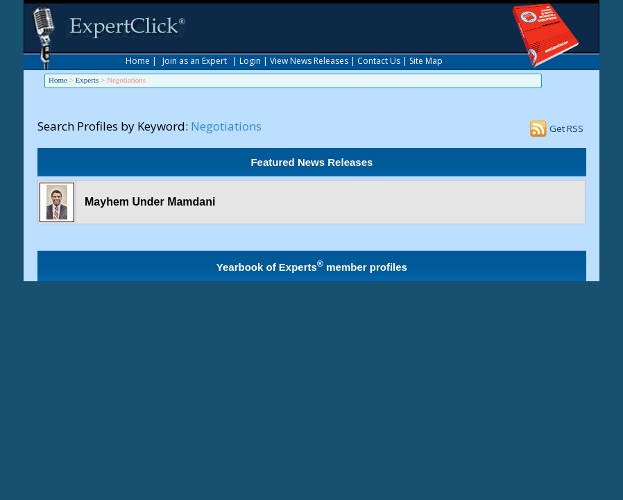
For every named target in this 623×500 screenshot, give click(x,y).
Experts (87, 80)
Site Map (426, 61)
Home (138, 61)
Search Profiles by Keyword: (112, 126)
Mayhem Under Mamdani (150, 202)
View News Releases (309, 61)
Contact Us (378, 61)
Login (250, 61)
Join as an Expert (194, 61)
